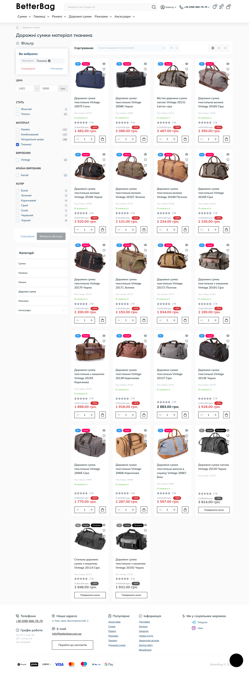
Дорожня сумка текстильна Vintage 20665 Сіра (87, 469)
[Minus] (78, 139)
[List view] (219, 48)
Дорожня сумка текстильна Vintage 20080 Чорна (128, 102)
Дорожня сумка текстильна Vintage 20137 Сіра (170, 374)
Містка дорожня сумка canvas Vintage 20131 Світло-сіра (172, 102)
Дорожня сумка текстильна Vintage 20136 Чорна (211, 374)
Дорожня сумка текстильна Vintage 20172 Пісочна (170, 283)
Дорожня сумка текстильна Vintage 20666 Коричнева (128, 469)
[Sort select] (131, 47)
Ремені (59, 16)
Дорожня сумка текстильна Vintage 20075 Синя (87, 102)
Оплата (143, 626)
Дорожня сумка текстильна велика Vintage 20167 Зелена (130, 193)
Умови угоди (146, 635)
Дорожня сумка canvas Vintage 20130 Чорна (213, 467)
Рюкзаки (103, 16)
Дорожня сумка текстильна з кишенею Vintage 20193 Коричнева (89, 376)
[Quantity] (85, 139)
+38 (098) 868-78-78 (29, 621)
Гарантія (143, 631)
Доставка (144, 621)
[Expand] (63, 310)
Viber (197, 628)
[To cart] (102, 139)
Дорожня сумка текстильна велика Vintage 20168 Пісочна (172, 193)
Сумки (24, 16)
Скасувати (28, 68)
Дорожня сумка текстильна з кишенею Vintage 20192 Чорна (131, 563)
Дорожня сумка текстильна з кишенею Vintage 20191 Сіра (213, 283)
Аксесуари (124, 16)
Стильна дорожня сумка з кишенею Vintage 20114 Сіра (87, 563)
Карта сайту (146, 645)
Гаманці (41, 16)
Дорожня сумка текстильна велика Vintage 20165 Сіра (211, 102)
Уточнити (56, 68)
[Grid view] (213, 48)
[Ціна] (25, 88)
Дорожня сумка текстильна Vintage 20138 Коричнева (128, 374)
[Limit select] (173, 47)
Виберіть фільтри (51, 236)
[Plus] (92, 139)
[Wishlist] (104, 69)
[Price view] (225, 48)
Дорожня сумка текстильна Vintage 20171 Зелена (128, 283)
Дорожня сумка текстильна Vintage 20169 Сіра (211, 193)
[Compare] (104, 74)
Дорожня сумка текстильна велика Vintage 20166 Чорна (88, 193)
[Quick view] (104, 63)
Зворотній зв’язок (149, 640)
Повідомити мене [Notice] (214, 509)
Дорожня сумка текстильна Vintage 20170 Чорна (87, 283)
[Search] (154, 7)
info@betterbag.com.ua (66, 633)
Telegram (200, 622)
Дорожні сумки (80, 16)
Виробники (145, 649)
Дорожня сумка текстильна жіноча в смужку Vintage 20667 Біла (171, 471)
